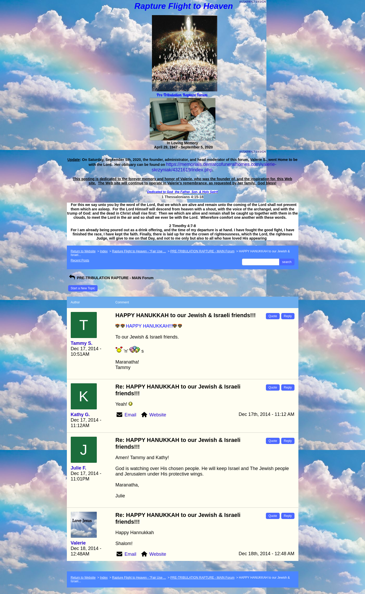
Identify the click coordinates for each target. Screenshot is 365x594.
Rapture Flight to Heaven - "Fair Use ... (139, 251)
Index (103, 251)
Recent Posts (80, 260)
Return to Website (83, 251)
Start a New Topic (83, 288)
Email (130, 414)
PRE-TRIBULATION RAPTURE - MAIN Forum (202, 251)
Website (157, 414)
